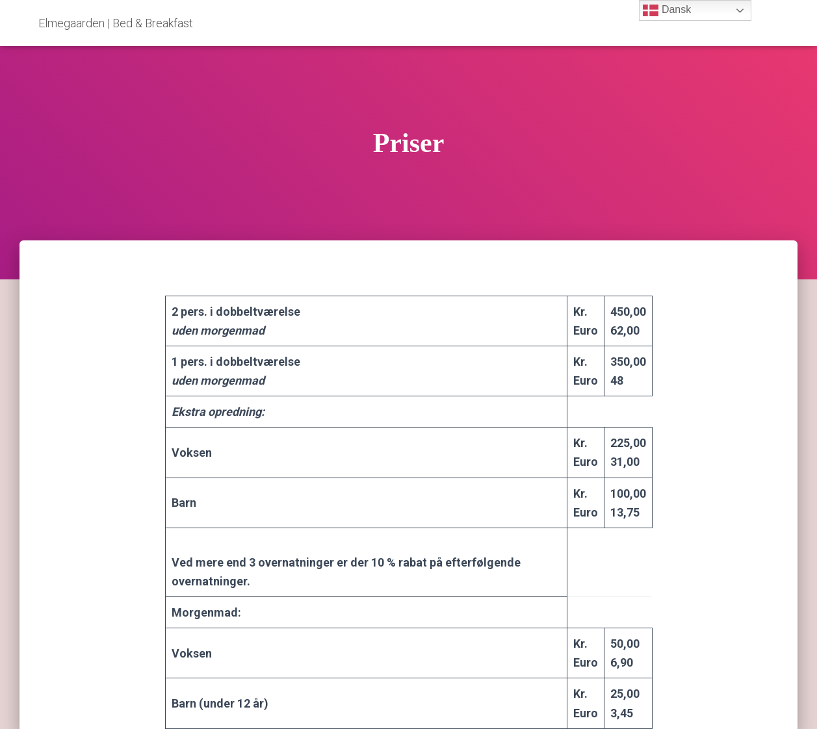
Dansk (667, 10)
